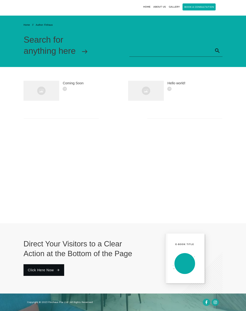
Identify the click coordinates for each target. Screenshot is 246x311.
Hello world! (176, 83)
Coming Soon (73, 83)
